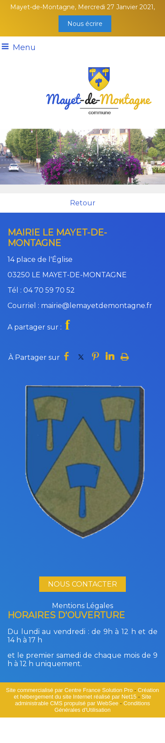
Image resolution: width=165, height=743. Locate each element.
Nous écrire (85, 24)
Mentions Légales (82, 606)
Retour (82, 203)
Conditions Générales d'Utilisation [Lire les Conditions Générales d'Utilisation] (102, 706)
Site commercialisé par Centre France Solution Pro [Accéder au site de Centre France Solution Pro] (69, 690)
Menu (24, 47)
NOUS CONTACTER (82, 584)
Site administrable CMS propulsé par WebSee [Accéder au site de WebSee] (83, 700)
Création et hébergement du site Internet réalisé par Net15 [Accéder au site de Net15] (86, 693)
